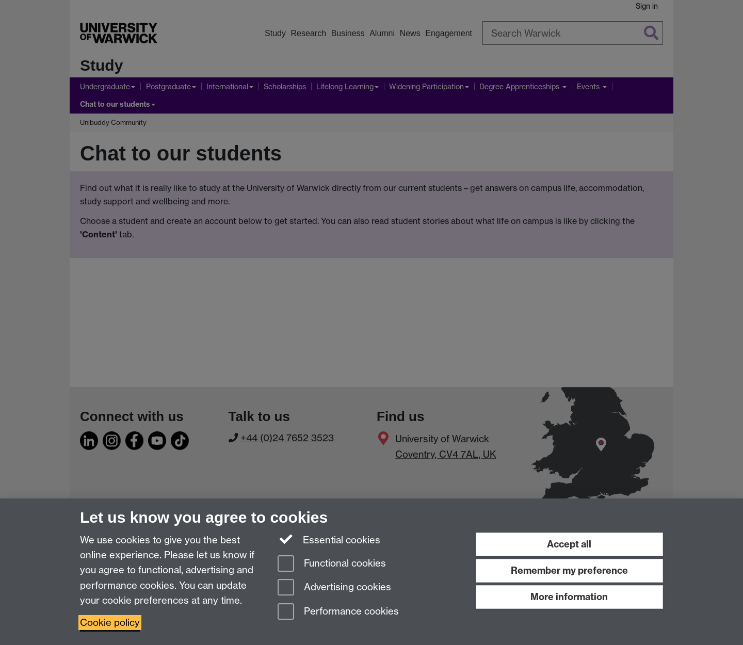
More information (569, 597)
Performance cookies (338, 612)
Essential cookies (329, 539)
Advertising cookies (334, 588)
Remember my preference (569, 570)
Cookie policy (110, 622)
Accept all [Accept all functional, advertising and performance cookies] (569, 544)
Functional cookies (332, 564)
